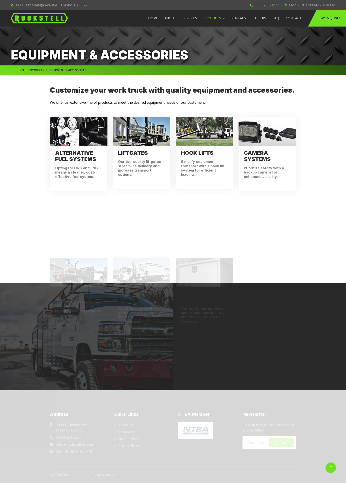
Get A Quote (329, 17)
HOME (21, 70)
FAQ (276, 18)
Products (212, 18)
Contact (293, 18)
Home (153, 18)
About (170, 18)
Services (190, 18)
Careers (259, 18)
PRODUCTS (36, 70)
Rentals (238, 18)
